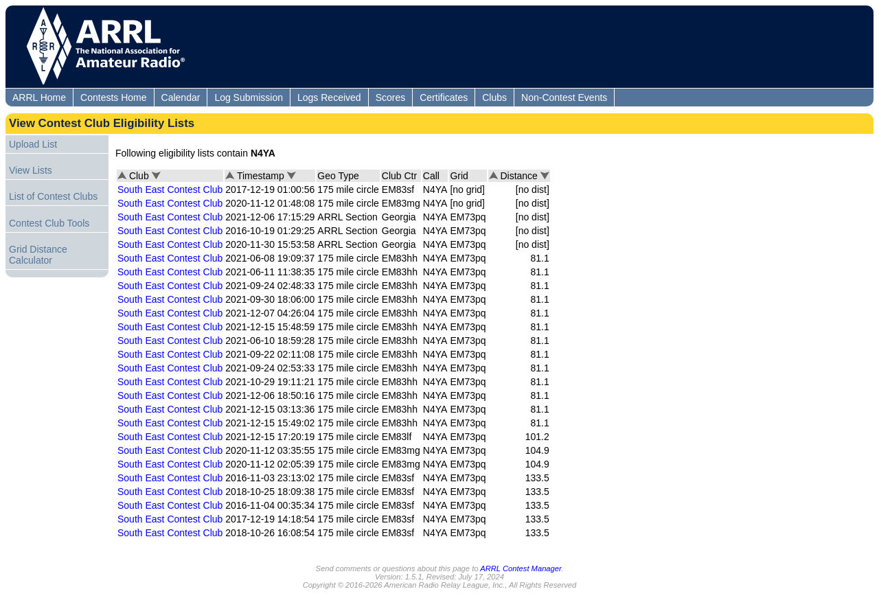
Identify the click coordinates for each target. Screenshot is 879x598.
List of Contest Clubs (53, 196)
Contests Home (113, 97)
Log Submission (248, 97)
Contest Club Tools (49, 223)
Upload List (33, 144)
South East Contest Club (169, 189)
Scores (391, 97)
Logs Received (329, 97)
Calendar (181, 97)
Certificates (444, 97)
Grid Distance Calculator (38, 255)
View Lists (30, 170)
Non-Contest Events (564, 97)
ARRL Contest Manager (520, 568)
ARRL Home (39, 97)
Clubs (494, 97)
